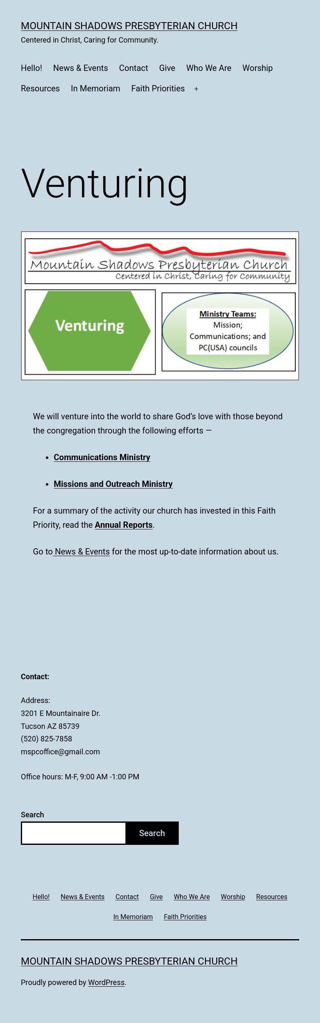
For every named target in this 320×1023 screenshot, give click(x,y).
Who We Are (208, 68)
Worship (257, 68)
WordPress (106, 982)
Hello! (31, 68)
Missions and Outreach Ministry (113, 484)
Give (167, 68)
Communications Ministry (102, 457)
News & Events (80, 68)
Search (32, 814)
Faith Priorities (158, 88)
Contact (133, 68)
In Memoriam (95, 88)
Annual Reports (124, 525)
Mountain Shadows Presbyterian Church (129, 26)
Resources (40, 88)
